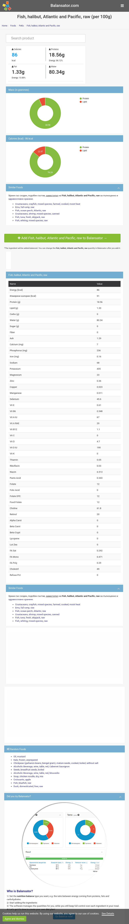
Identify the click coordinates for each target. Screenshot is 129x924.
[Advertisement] (64, 643)
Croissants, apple (22, 766)
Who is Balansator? (20, 877)
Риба (21, 26)
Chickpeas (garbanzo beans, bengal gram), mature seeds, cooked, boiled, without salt (54, 750)
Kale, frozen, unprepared (25, 747)
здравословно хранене (20, 198)
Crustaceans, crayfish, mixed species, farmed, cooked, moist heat (46, 203)
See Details (108, 913)
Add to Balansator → (62, 236)
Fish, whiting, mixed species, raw (30, 218)
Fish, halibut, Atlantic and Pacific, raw (43, 26)
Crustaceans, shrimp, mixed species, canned (36, 212)
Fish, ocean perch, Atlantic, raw (30, 209)
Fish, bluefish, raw (22, 769)
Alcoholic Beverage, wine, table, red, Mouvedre (35, 760)
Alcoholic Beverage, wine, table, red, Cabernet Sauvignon (40, 754)
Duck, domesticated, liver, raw (28, 772)
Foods (13, 26)
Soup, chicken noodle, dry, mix (28, 763)
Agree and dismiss (14, 918)
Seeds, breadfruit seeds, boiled (28, 757)
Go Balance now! (64, 898)
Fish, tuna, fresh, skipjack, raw (29, 215)
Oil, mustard (19, 744)
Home (4, 26)
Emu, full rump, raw (24, 206)
